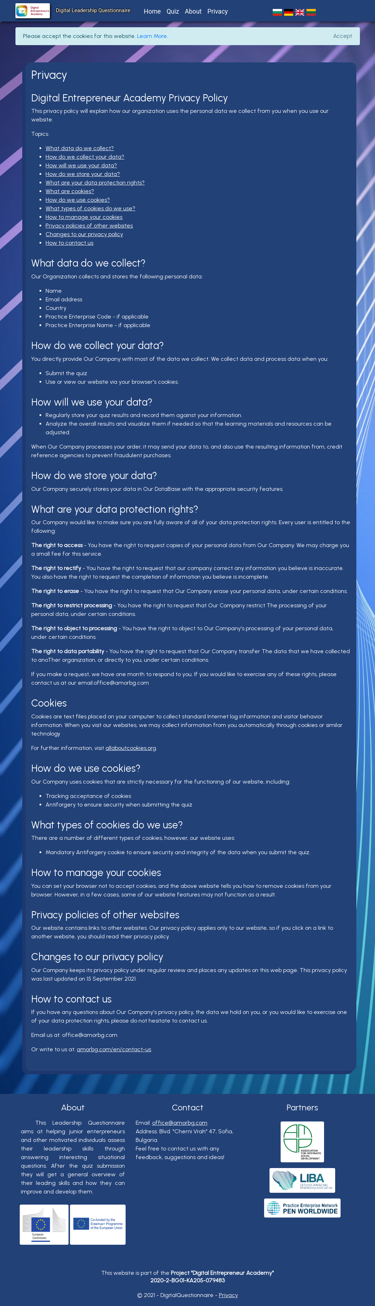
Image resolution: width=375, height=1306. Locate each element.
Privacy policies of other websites (89, 225)
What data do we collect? (80, 148)
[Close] (342, 36)
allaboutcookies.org (131, 748)
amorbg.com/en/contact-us (114, 1049)
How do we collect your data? (85, 156)
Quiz (173, 11)
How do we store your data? (83, 174)
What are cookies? (70, 191)
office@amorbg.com (179, 1122)
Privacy (217, 11)
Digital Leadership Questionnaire (93, 11)
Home (152, 11)
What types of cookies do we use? (90, 208)
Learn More (152, 36)
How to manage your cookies (84, 217)
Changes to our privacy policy (84, 234)
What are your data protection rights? (95, 182)
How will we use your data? (81, 165)
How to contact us (69, 242)
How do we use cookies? (78, 199)
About (193, 11)
